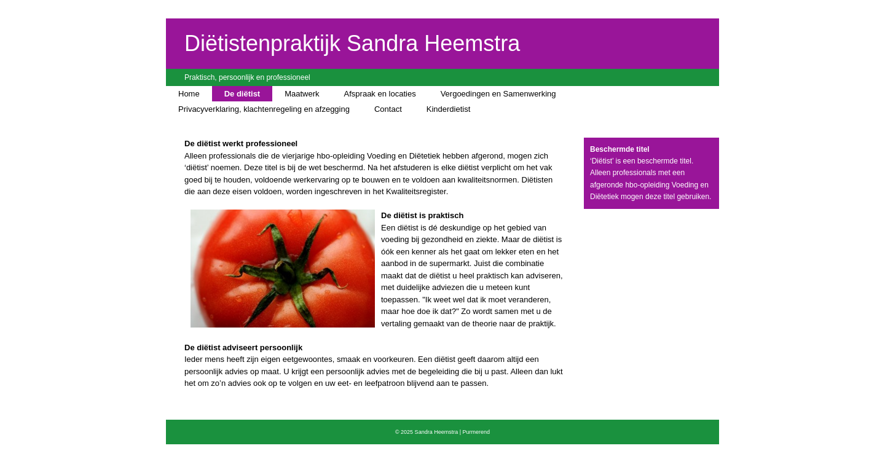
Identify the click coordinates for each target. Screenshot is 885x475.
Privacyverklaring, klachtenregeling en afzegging (264, 109)
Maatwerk (302, 93)
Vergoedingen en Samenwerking (498, 93)
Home (189, 93)
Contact (388, 109)
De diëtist (242, 93)
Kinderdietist (449, 109)
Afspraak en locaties (380, 93)
